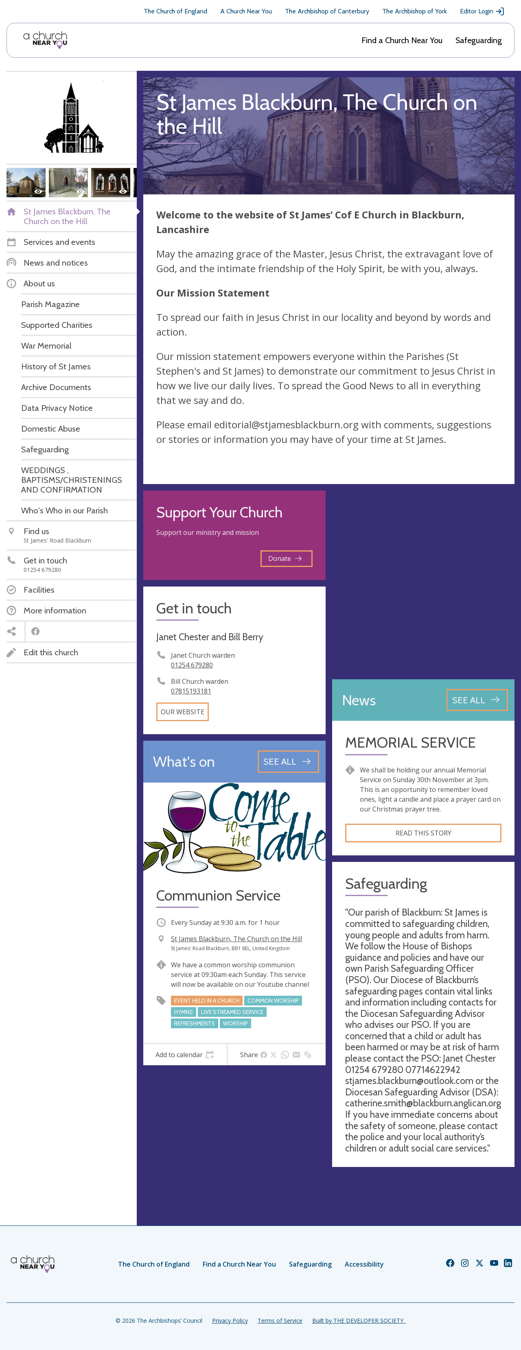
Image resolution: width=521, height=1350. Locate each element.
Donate (285, 558)
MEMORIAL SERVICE (410, 742)
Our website (182, 711)
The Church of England (175, 11)
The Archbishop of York (414, 11)
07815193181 (191, 691)
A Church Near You (246, 11)
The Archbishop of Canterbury (327, 11)
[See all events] (288, 761)
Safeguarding (478, 40)
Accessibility (364, 1264)
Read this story (423, 833)
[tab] (185, 1054)
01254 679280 (192, 665)
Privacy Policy (230, 1320)
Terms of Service (280, 1320)
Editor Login (482, 11)
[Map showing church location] (423, 582)
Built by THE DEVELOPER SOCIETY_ (359, 1320)
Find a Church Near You (401, 40)
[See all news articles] (477, 700)
